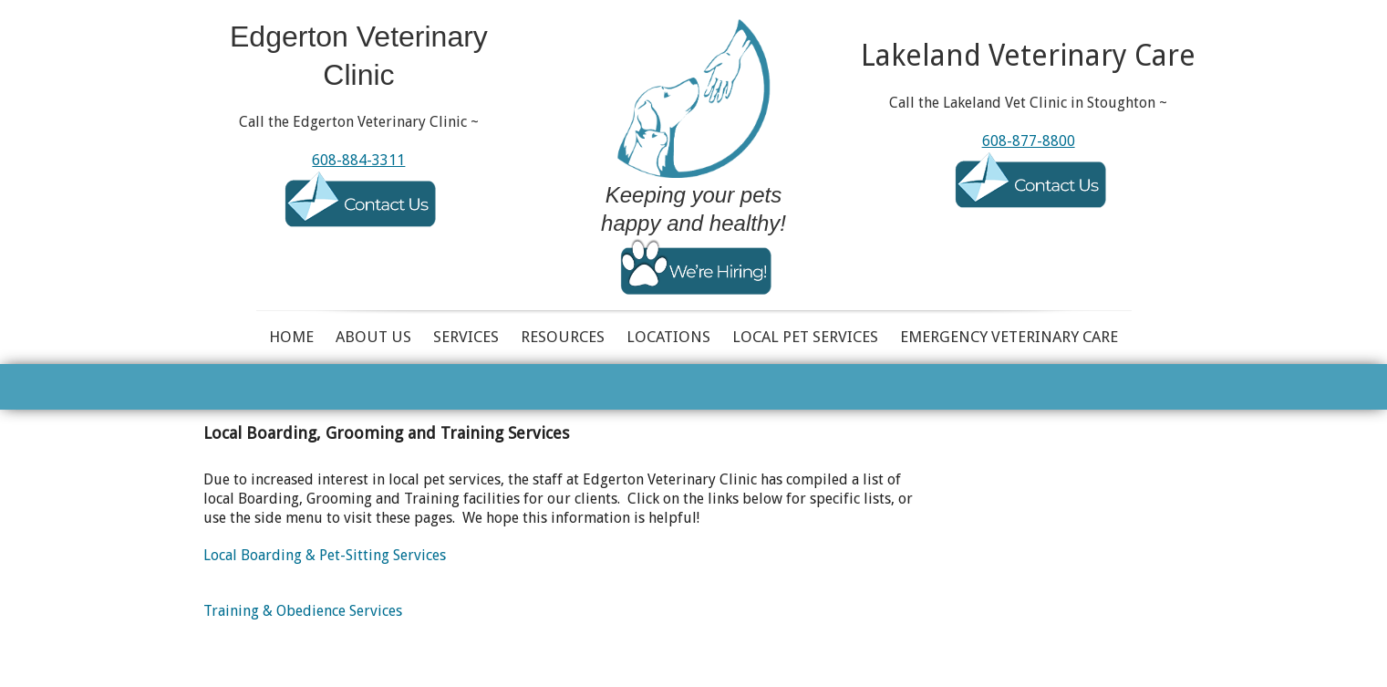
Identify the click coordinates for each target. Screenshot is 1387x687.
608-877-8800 (1028, 141)
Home (291, 337)
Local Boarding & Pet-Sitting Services (324, 555)
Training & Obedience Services (302, 610)
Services (466, 337)
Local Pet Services (805, 337)
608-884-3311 (358, 160)
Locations (668, 337)
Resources (563, 337)
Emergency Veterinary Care (1009, 337)
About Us (373, 337)
